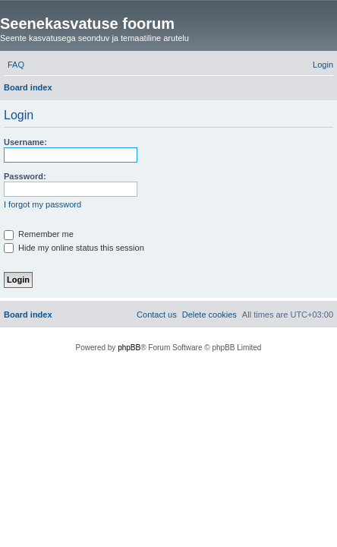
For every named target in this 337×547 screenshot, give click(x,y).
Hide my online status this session (74, 247)
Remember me (39, 234)
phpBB (129, 347)
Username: (25, 142)
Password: (25, 176)
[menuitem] (16, 64)
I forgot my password (42, 204)
